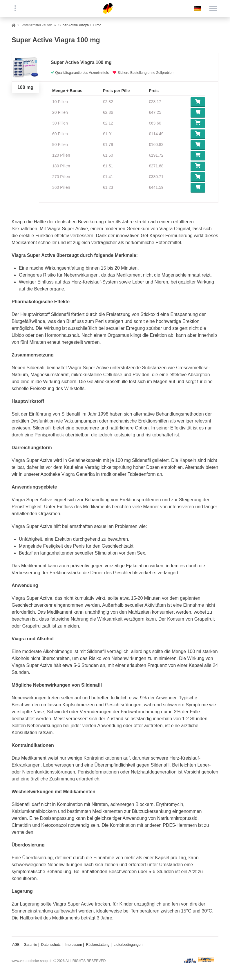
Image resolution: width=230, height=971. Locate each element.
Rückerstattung (98, 945)
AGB (15, 945)
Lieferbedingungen (128, 945)
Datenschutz (51, 945)
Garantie (30, 945)
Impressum (73, 945)
